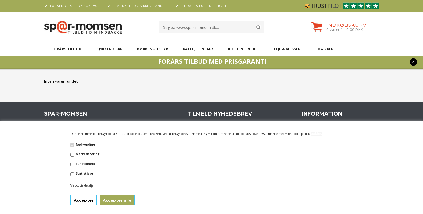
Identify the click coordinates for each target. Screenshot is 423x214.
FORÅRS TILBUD (66, 48)
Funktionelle (86, 164)
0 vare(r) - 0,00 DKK (344, 29)
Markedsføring (88, 154)
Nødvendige (85, 144)
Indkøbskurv (346, 25)
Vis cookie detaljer (82, 185)
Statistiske (84, 173)
